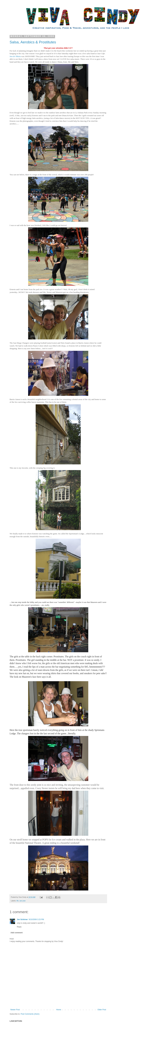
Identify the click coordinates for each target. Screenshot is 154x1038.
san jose (23, 901)
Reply (19, 927)
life (18, 901)
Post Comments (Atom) (30, 1014)
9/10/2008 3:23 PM (36, 919)
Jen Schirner (22, 919)
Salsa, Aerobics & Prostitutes (33, 42)
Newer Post (15, 1010)
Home (58, 1010)
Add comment (17, 933)
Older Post (101, 1010)
